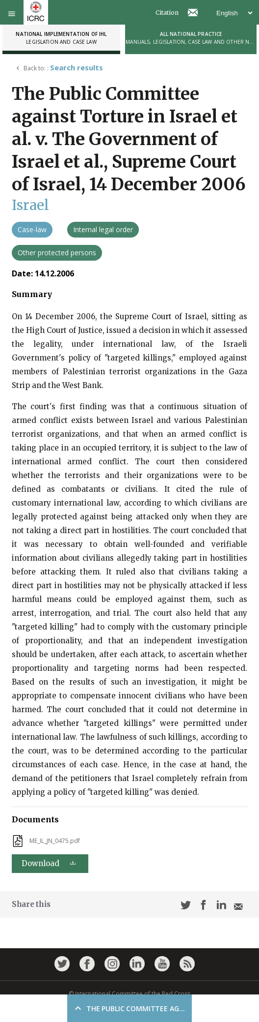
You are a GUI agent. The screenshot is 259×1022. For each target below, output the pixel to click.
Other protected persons (57, 252)
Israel (30, 205)
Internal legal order (103, 229)
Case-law (32, 229)
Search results (76, 67)
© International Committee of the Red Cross (129, 994)
